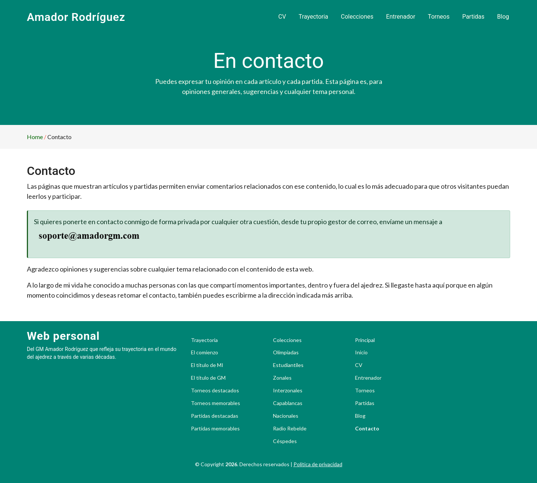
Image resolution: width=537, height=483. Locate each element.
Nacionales (285, 415)
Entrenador (400, 16)
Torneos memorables (215, 403)
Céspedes (285, 441)
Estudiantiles (288, 365)
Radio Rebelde (290, 428)
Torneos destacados (215, 390)
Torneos (438, 16)
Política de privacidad (317, 464)
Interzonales (287, 390)
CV (282, 16)
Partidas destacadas (214, 415)
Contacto (367, 428)
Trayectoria (313, 16)
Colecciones (357, 16)
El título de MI (207, 365)
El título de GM (208, 377)
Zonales (282, 377)
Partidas (473, 16)
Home (35, 136)
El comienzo (204, 352)
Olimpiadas (286, 352)
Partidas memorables (215, 428)
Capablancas (287, 403)
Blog (503, 16)
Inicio (361, 352)
